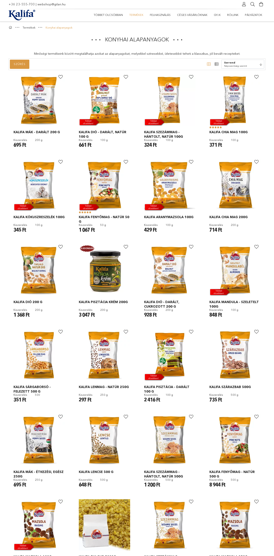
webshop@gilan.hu (51, 4)
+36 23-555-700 (22, 4)
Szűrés (19, 64)
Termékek (136, 15)
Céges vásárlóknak (192, 15)
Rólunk (232, 15)
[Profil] (244, 4)
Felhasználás (160, 15)
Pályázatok (253, 15)
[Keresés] (252, 4)
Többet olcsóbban (108, 15)
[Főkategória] (11, 27)
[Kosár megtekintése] (261, 4)
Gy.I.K (217, 15)
